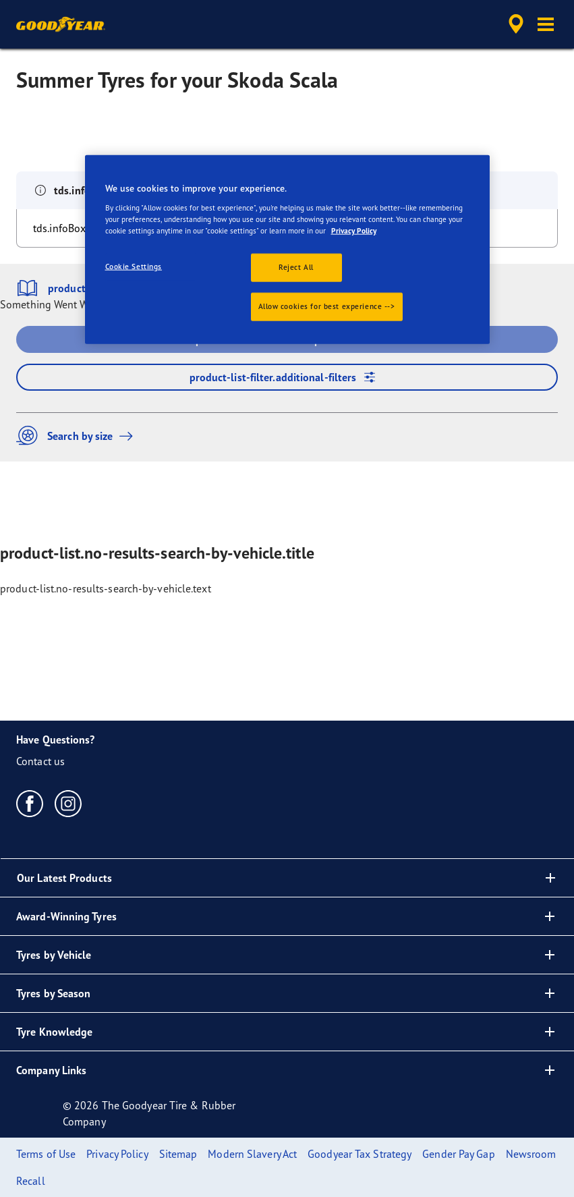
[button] (546, 24)
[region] (287, 249)
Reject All (296, 267)
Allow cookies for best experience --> (326, 305)
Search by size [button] (78, 435)
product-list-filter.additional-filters (287, 377)
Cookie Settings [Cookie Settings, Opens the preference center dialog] (134, 266)
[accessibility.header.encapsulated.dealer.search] (514, 24)
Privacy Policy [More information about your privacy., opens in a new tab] (353, 230)
